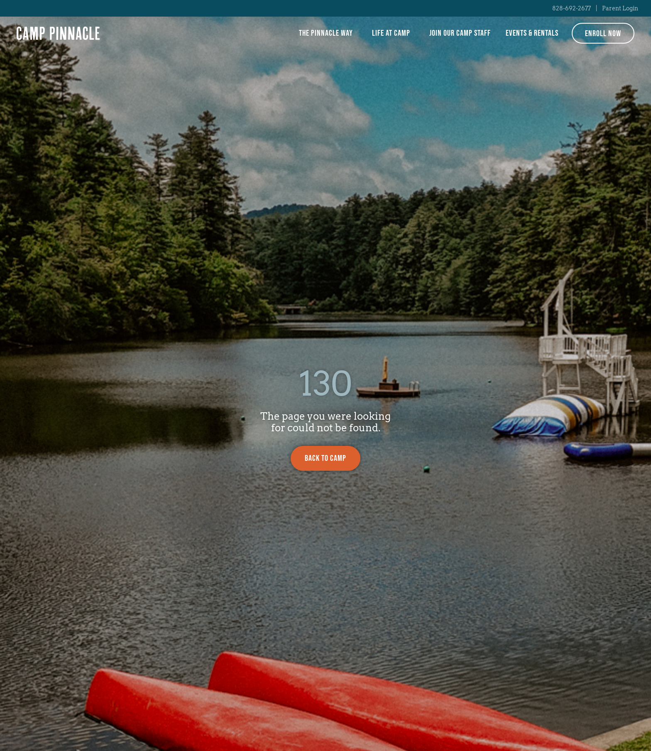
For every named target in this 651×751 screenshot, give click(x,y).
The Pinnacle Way (328, 33)
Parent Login (620, 8)
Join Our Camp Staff (460, 33)
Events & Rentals (532, 33)
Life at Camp (393, 33)
